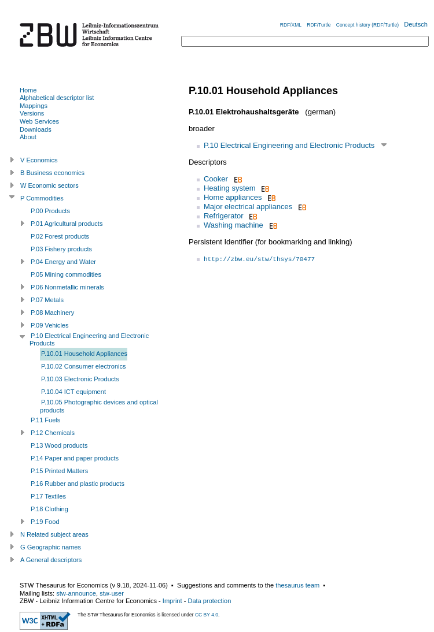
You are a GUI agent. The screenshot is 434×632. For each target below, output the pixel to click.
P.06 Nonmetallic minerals (67, 287)
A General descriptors (51, 559)
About (28, 136)
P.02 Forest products (60, 236)
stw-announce (76, 593)
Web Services (39, 121)
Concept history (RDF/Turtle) (367, 25)
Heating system (230, 188)
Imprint (172, 600)
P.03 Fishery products (61, 249)
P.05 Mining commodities (66, 274)
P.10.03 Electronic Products (80, 379)
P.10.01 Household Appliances (84, 353)
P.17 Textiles (48, 496)
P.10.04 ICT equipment (73, 391)
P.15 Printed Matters (59, 470)
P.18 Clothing (49, 508)
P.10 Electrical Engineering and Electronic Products (289, 145)
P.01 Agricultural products (66, 223)
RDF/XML (290, 25)
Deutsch (416, 24)
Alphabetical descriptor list (57, 97)
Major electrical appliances (248, 206)
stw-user (112, 593)
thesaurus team (297, 585)
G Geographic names (50, 547)
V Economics (38, 160)
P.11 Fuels (45, 420)
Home (28, 90)
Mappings (33, 105)
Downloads (36, 129)
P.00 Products (50, 210)
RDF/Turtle (318, 25)
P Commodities (42, 198)
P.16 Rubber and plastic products (77, 483)
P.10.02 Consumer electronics (83, 366)
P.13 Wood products (59, 445)
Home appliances (233, 197)
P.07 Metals (47, 299)
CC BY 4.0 (206, 615)
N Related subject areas (54, 534)
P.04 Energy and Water (63, 261)
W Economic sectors (49, 185)
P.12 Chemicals (53, 432)
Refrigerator (224, 215)
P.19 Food (45, 521)
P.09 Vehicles (50, 325)
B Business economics (52, 172)
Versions (32, 113)
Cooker (216, 178)
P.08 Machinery (52, 312)
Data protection (209, 600)
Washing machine (233, 225)
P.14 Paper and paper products (75, 458)
